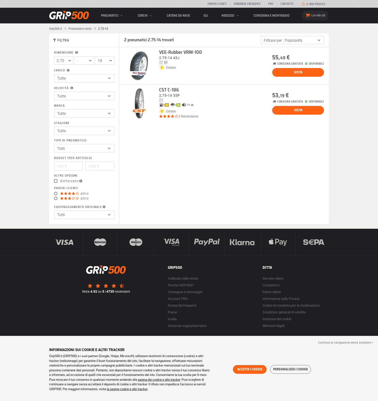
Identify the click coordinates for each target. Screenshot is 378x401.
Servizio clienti (273, 278)
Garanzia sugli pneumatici (187, 325)
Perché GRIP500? (181, 285)
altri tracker (139, 389)
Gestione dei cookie (277, 319)
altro (74, 193)
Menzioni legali (273, 325)
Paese (172, 312)
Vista (298, 72)
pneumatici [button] (112, 15)
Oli (205, 15)
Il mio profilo (313, 4)
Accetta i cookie (249, 369)
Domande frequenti (247, 3)
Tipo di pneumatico (70, 140)
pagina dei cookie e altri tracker (159, 379)
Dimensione (66, 52)
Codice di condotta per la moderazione (291, 305)
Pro (270, 3)
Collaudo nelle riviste (183, 278)
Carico (62, 70)
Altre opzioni (66, 175)
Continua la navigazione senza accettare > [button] (345, 342)
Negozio (231, 15)
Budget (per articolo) (73, 158)
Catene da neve (178, 15)
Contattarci (271, 285)
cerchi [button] (145, 15)
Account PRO (178, 298)
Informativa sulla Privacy (281, 298)
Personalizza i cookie (290, 369)
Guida (172, 319)
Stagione (62, 123)
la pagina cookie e (119, 389)
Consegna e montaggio (271, 15)
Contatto (287, 3)
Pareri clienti (217, 3)
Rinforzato (71, 181)
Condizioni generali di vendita (284, 312)
